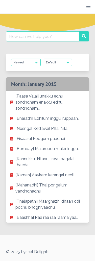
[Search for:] (42, 36)
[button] (88, 6)
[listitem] (47, 102)
